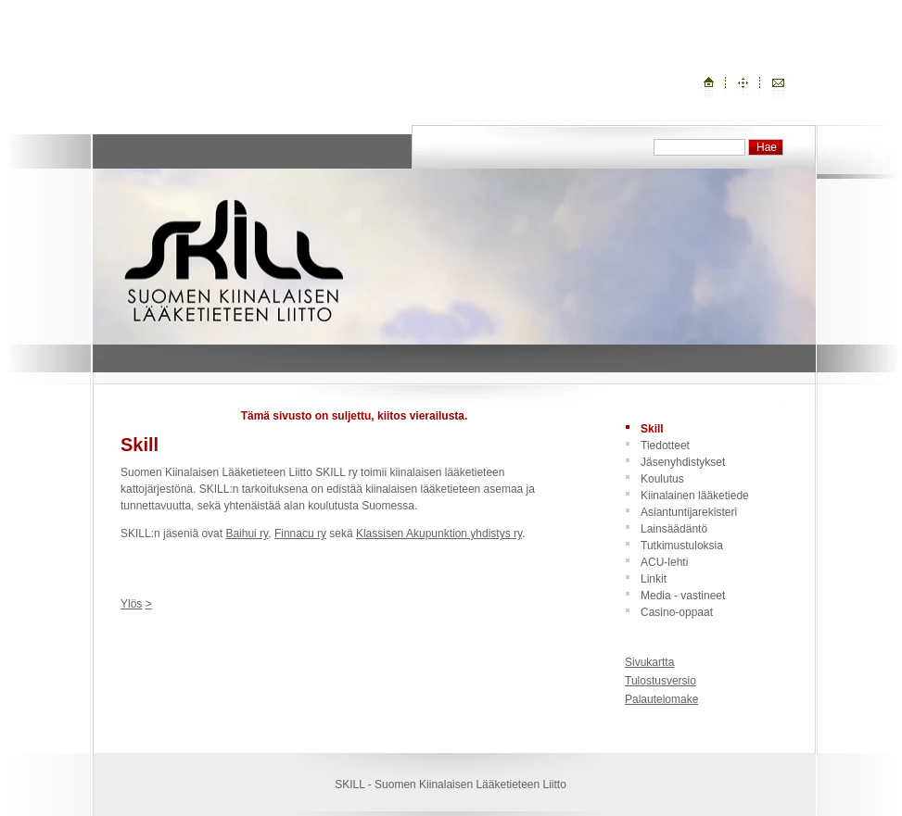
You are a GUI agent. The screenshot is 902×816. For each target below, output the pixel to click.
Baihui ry (246, 533)
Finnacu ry (300, 533)
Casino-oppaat (677, 612)
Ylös (131, 603)
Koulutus (662, 478)
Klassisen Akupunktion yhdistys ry (439, 533)
